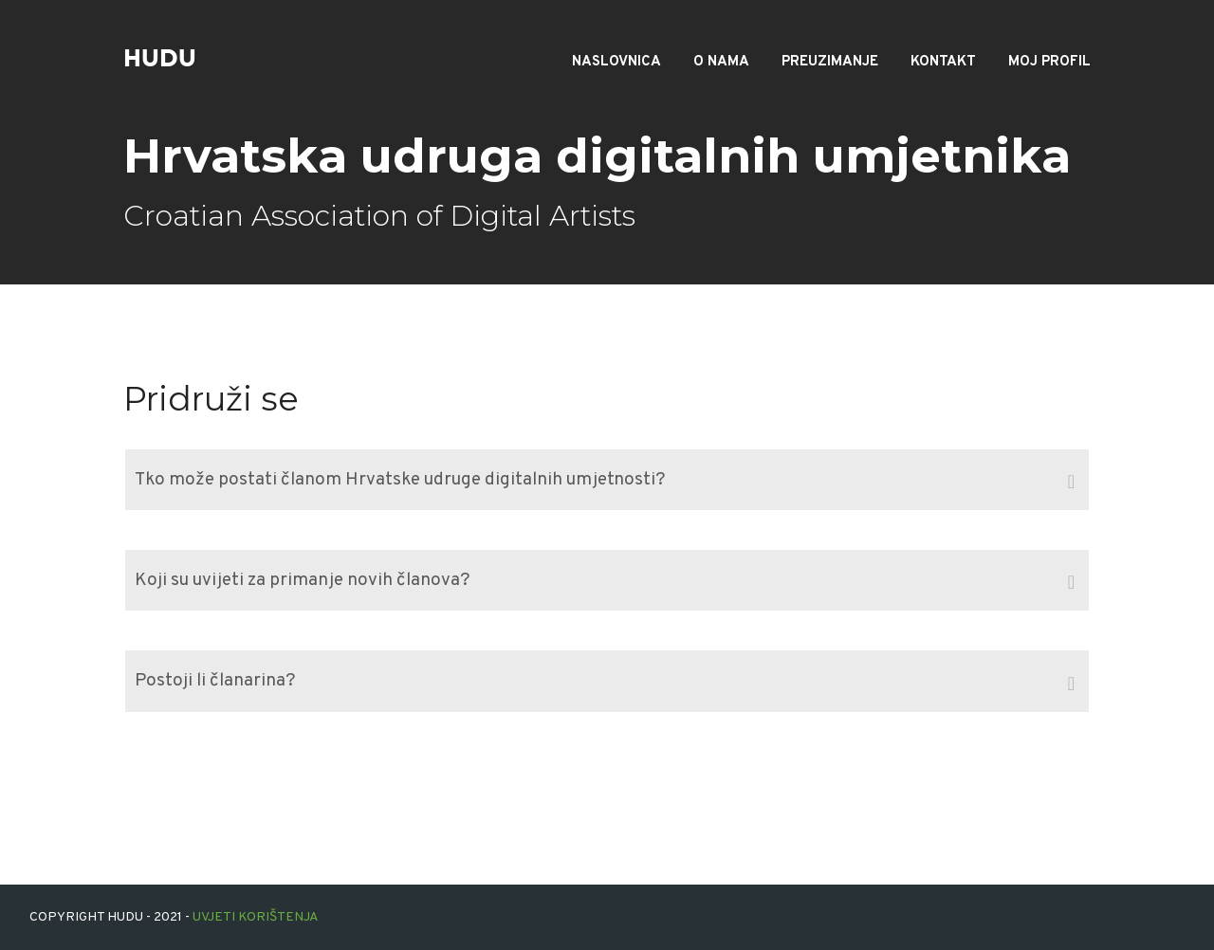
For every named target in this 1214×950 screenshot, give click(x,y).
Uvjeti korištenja (256, 917)
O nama (721, 62)
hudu (159, 59)
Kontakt (943, 62)
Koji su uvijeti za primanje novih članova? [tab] (605, 582)
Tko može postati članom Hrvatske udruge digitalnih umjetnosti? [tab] (605, 482)
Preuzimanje (830, 62)
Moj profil (1049, 62)
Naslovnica (616, 62)
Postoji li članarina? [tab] (605, 684)
